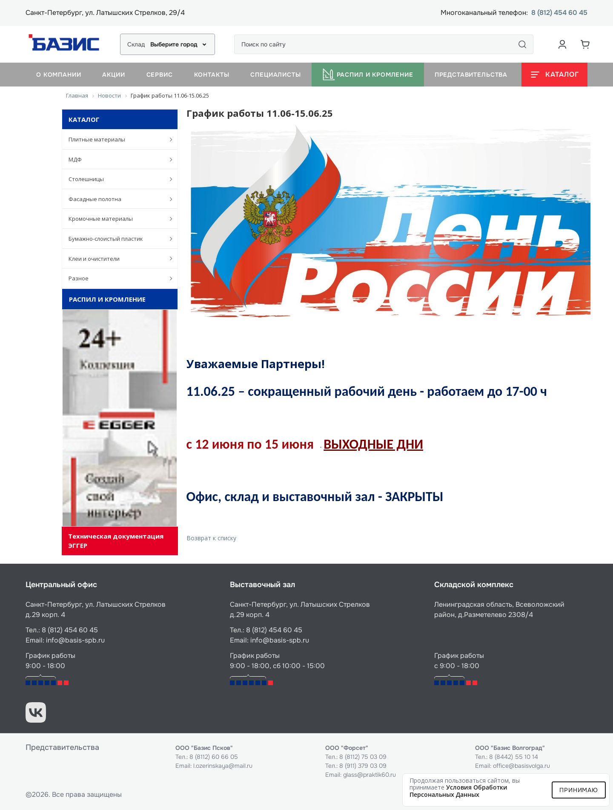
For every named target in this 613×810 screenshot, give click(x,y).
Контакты (211, 74)
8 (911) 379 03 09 (363, 766)
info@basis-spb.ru (75, 640)
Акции (113, 74)
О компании (58, 74)
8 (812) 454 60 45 (559, 13)
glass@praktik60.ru (369, 774)
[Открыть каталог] (554, 74)
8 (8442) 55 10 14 (513, 757)
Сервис (159, 74)
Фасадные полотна (116, 199)
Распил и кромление (367, 74)
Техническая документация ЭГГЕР (115, 540)
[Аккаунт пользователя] (562, 44)
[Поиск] (522, 44)
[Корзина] (585, 44)
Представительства (471, 74)
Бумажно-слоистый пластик (116, 238)
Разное (116, 278)
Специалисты (275, 74)
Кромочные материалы (116, 218)
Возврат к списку (211, 538)
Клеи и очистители (116, 258)
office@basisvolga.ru (521, 766)
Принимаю (578, 790)
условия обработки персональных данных (458, 790)
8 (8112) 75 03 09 (363, 757)
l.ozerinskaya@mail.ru (222, 766)
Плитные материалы (116, 139)
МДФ (116, 159)
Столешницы (116, 179)
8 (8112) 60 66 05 (213, 757)
